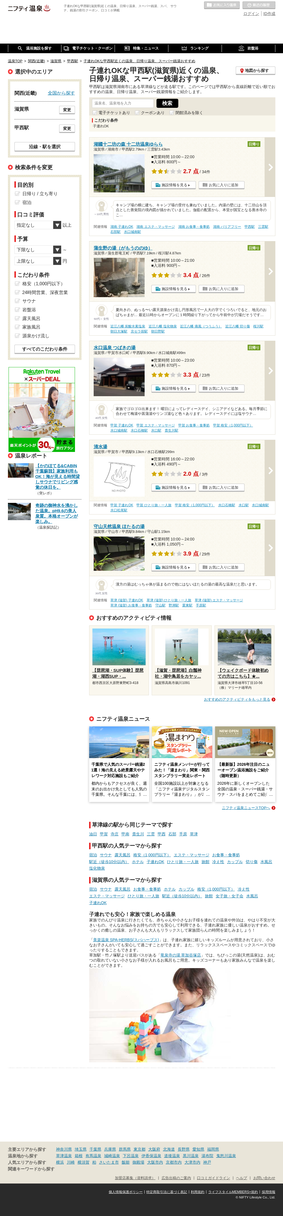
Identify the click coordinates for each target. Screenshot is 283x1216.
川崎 (71, 1162)
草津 (194, 834)
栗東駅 (187, 605)
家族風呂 (31, 327)
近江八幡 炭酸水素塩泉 (127, 326)
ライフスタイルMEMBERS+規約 (233, 1192)
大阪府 (154, 1149)
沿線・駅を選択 (45, 146)
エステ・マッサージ (191, 855)
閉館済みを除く (189, 112)
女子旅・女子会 (229, 896)
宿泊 (93, 855)
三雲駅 (263, 227)
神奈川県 (64, 1149)
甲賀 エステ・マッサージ (155, 425)
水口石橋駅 (139, 430)
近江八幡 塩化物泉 (163, 326)
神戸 (207, 1162)
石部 (172, 834)
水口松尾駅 (118, 510)
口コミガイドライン (213, 1178)
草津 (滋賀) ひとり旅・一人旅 (169, 600)
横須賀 (83, 1162)
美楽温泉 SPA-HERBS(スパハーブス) (126, 940)
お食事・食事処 (226, 855)
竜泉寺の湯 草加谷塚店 (180, 955)
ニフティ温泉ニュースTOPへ (246, 808)
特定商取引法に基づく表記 (166, 1192)
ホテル (138, 861)
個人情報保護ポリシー (126, 1192)
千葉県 (95, 1149)
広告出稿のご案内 (176, 1178)
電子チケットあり (114, 112)
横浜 (60, 1162)
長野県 (184, 1149)
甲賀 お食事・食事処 (194, 425)
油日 (93, 834)
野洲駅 (174, 605)
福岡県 (213, 1149)
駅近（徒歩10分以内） (109, 861)
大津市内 (192, 1162)
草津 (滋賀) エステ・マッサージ (219, 600)
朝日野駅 (158, 331)
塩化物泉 (97, 868)
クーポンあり (153, 112)
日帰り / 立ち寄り (40, 193)
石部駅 (115, 232)
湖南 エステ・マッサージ (155, 227)
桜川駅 (258, 326)
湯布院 (207, 1155)
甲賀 (104, 834)
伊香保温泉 (151, 1155)
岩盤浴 (29, 309)
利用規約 (197, 1192)
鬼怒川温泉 (226, 1155)
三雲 (151, 834)
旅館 (205, 861)
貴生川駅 (171, 430)
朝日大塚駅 (118, 331)
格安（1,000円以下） (152, 855)
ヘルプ (241, 1178)
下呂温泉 (131, 1155)
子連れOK (155, 861)
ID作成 (269, 13)
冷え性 (218, 861)
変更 (67, 110)
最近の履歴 (259, 5)
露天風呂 (122, 855)
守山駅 (160, 605)
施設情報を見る (174, 185)
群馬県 (125, 1149)
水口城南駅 (132, 232)
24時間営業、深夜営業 (45, 292)
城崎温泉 (112, 1155)
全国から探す (61, 92)
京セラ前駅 (139, 331)
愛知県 (198, 1149)
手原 (183, 834)
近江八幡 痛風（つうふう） (201, 326)
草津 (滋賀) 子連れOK (126, 600)
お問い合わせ (264, 1178)
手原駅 (201, 605)
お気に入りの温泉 (222, 5)
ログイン (251, 13)
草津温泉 (64, 1155)
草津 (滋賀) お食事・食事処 (131, 605)
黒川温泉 (191, 1155)
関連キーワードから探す (31, 1169)
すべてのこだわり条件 (44, 349)
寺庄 (115, 834)
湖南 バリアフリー (227, 227)
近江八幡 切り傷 (237, 326)
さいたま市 (109, 1162)
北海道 (169, 1149)
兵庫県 (110, 1149)
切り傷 (252, 861)
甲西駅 (250, 227)
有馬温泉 (93, 1155)
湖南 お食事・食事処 (194, 227)
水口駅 (156, 430)
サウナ (106, 855)
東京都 (139, 1149)
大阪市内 (155, 1162)
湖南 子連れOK (121, 227)
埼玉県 (81, 1149)
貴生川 (138, 834)
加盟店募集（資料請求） (135, 1178)
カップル (235, 861)
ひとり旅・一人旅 (183, 861)
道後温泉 (172, 1155)
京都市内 (174, 1162)
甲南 (125, 834)
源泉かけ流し (36, 335)
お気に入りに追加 (223, 185)
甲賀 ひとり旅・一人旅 (153, 505)
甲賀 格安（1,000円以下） (233, 425)
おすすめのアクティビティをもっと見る (237, 699)
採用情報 (268, 1192)
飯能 (126, 1162)
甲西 (162, 834)
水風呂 (266, 861)
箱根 (79, 1155)
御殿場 (138, 1162)
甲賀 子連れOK (121, 425)
